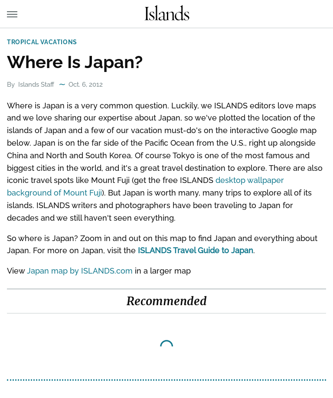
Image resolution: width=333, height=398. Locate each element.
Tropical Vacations (42, 42)
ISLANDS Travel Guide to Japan (195, 250)
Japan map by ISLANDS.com (80, 270)
